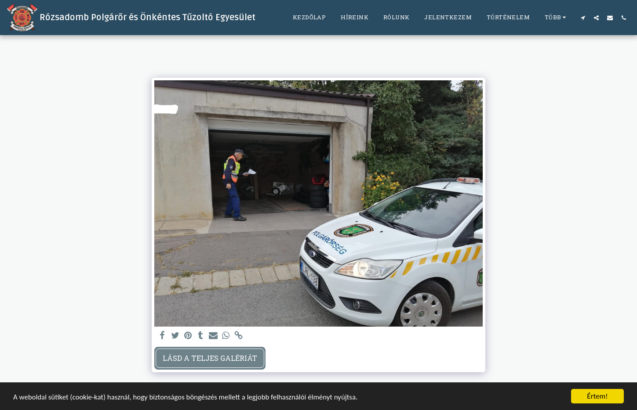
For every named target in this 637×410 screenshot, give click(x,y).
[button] (582, 17)
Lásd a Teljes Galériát (210, 358)
